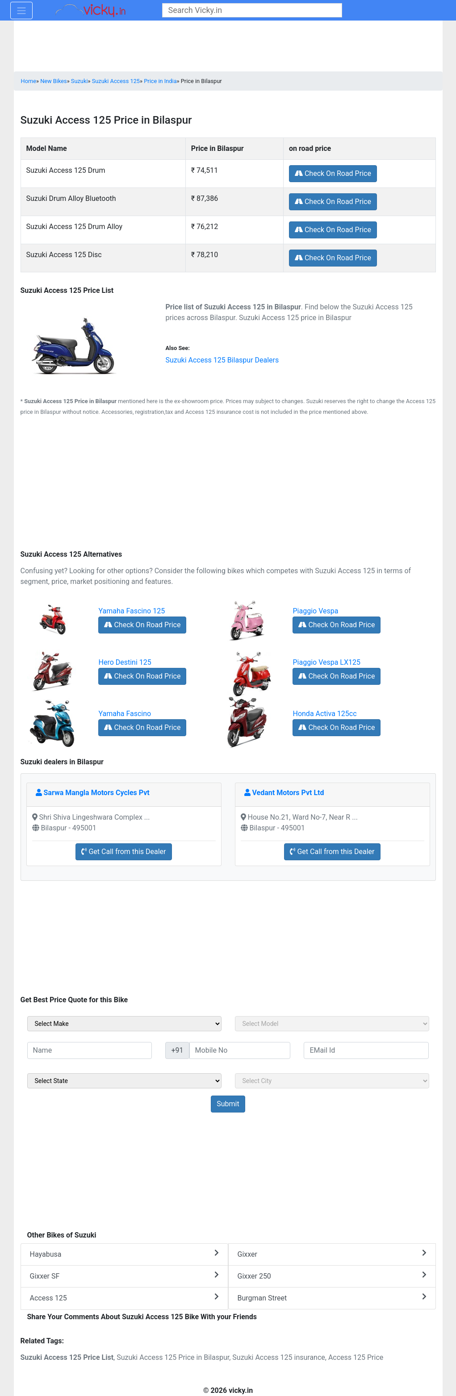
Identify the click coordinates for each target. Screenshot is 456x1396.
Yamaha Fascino (124, 713)
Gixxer (332, 1253)
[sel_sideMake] (124, 1023)
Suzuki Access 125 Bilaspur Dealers (222, 360)
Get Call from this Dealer (123, 851)
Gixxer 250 (332, 1275)
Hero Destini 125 (124, 662)
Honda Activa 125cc (324, 713)
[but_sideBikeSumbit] (228, 1104)
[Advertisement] (228, 484)
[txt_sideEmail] (366, 1050)
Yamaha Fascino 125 (131, 611)
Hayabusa (124, 1253)
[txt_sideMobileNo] (240, 1050)
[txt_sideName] (89, 1050)
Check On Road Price (333, 173)
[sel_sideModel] (332, 1023)
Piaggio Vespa (315, 611)
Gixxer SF (124, 1275)
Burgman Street (332, 1297)
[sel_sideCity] (332, 1080)
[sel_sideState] (124, 1080)
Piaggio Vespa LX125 (326, 662)
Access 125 (124, 1297)
